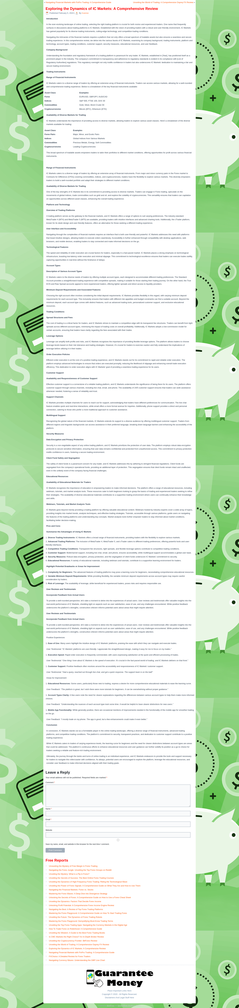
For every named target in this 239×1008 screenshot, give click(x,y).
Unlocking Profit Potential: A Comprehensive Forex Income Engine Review (81, 905)
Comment (50, 782)
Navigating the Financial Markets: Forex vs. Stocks (71, 890)
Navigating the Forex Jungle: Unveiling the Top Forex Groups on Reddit (80, 870)
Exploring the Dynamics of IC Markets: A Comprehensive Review (77, 948)
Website (49, 830)
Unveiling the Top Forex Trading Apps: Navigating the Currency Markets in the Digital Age (88, 925)
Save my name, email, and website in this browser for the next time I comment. (77, 844)
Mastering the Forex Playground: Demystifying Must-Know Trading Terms (81, 921)
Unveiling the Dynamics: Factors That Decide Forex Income (75, 901)
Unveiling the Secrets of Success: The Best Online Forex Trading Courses (81, 878)
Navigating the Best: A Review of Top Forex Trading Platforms (76, 909)
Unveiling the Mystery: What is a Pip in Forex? (69, 874)
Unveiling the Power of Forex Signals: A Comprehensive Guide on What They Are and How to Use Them (95, 886)
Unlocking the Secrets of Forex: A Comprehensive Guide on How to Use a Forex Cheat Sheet (90, 897)
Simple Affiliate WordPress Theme (129, 1005)
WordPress (110, 1005)
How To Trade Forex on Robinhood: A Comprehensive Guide (75, 929)
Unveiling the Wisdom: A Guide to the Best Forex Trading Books (77, 933)
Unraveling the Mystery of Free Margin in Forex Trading (73, 866)
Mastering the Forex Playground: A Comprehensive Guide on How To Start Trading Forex (88, 913)
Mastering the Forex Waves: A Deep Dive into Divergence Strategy (78, 893)
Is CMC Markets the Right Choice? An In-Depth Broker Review (76, 937)
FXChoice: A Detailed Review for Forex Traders (69, 956)
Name (49, 809)
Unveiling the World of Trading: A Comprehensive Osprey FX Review (163, 2)
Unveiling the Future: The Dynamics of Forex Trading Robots (75, 917)
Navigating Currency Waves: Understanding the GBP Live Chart (77, 960)
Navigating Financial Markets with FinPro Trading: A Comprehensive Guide (78, 2)
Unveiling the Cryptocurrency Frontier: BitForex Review (73, 941)
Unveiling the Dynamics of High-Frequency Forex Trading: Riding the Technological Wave (88, 882)
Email (48, 819)
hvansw (85, 13)
